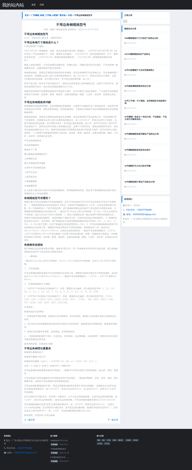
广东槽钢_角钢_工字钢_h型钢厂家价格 (48, 15)
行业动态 (54, 444)
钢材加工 (120, 440)
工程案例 (128, 440)
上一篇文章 (29, 420)
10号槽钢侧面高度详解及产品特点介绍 (142, 134)
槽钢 (98, 440)
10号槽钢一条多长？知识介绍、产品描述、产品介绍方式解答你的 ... (146, 118)
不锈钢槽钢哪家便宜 (58, 449)
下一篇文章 (112, 420)
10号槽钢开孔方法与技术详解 (138, 166)
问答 (42, 4)
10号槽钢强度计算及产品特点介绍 (140, 182)
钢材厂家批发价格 (58, 29)
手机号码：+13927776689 (138, 210)
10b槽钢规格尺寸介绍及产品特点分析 (141, 38)
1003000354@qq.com (25, 452)
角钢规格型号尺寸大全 (59, 441)
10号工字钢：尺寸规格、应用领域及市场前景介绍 (146, 102)
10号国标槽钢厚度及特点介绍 (138, 86)
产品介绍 (107, 443)
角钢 (103, 440)
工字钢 (108, 440)
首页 (33, 4)
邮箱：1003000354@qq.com (141, 214)
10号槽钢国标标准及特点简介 (138, 150)
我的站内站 (13, 5)
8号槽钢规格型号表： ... (59, 457)
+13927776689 (24, 448)
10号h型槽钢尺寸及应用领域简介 (139, 70)
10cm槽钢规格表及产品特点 (137, 54)
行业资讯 (99, 443)
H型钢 (114, 440)
